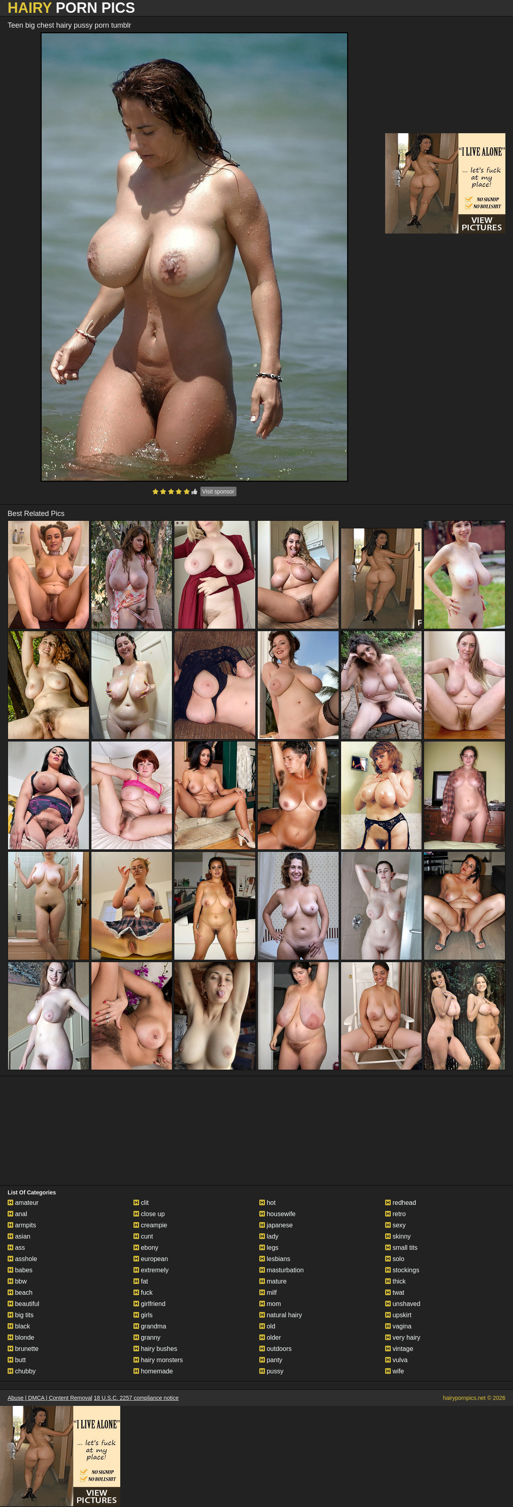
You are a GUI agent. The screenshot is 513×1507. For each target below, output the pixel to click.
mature (273, 1281)
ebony (145, 1247)
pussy (271, 1371)
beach (20, 1292)
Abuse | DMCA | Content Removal (50, 1398)
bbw (17, 1281)
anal (17, 1213)
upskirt (398, 1315)
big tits (21, 1315)
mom (270, 1303)
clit (141, 1202)
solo (394, 1258)
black (19, 1326)
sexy (395, 1225)
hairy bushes (155, 1348)
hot (267, 1202)
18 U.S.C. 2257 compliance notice (136, 1398)
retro (395, 1213)
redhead (400, 1202)
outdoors (275, 1348)
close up (149, 1213)
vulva (396, 1360)
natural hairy (280, 1315)
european (150, 1258)
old (267, 1326)
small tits (401, 1247)
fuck (143, 1292)
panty (271, 1360)
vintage (399, 1348)
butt (17, 1360)
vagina (398, 1326)
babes (20, 1270)
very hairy (402, 1337)
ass (16, 1247)
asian (19, 1236)
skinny (398, 1236)
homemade (153, 1371)
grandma (149, 1326)
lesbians (274, 1258)
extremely (151, 1270)
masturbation (281, 1270)
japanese (276, 1225)
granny (146, 1337)
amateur (23, 1202)
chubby (22, 1371)
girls (143, 1315)
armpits (22, 1225)
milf (268, 1292)
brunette (23, 1348)
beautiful (23, 1303)
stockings (402, 1270)
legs (269, 1247)
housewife (277, 1213)
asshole (22, 1258)
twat (394, 1292)
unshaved (402, 1303)
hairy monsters (158, 1360)
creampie (150, 1225)
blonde (21, 1337)
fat (140, 1281)
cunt (143, 1236)
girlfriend (149, 1303)
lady (269, 1236)
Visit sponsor (218, 491)
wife (394, 1371)
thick (395, 1281)
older (270, 1337)
